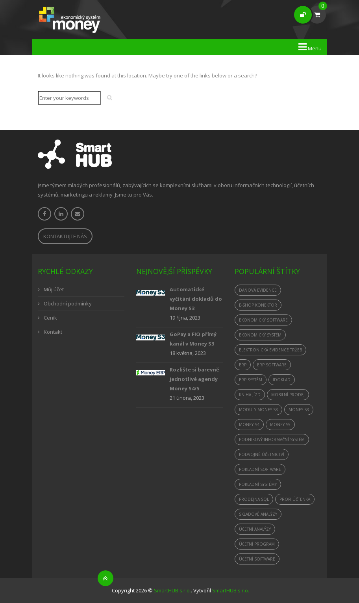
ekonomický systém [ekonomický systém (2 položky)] (260, 335)
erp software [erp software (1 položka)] (272, 365)
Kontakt (53, 331)
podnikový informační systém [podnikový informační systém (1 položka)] (272, 439)
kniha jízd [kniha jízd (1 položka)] (250, 394)
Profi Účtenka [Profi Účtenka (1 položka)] (294, 499)
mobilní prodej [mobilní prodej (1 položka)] (288, 394)
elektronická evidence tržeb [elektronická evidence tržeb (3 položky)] (270, 350)
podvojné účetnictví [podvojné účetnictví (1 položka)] (261, 454)
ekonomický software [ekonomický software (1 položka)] (263, 320)
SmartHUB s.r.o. (172, 590)
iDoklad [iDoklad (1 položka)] (282, 379)
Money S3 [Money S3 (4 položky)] (299, 409)
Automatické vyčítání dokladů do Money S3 (196, 299)
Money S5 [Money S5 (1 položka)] (280, 424)
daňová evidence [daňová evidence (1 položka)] (258, 290)
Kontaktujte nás (65, 236)
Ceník (50, 317)
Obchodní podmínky (68, 303)
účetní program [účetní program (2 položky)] (257, 544)
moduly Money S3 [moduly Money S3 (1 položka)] (258, 409)
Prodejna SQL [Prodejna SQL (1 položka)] (254, 499)
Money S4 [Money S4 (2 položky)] (249, 424)
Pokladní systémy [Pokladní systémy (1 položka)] (258, 484)
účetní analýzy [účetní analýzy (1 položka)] (255, 529)
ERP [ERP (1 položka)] (242, 365)
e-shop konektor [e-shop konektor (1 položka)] (258, 305)
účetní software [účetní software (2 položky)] (257, 559)
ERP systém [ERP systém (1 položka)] (250, 379)
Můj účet (54, 289)
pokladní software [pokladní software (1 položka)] (260, 469)
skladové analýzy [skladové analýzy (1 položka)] (258, 514)
